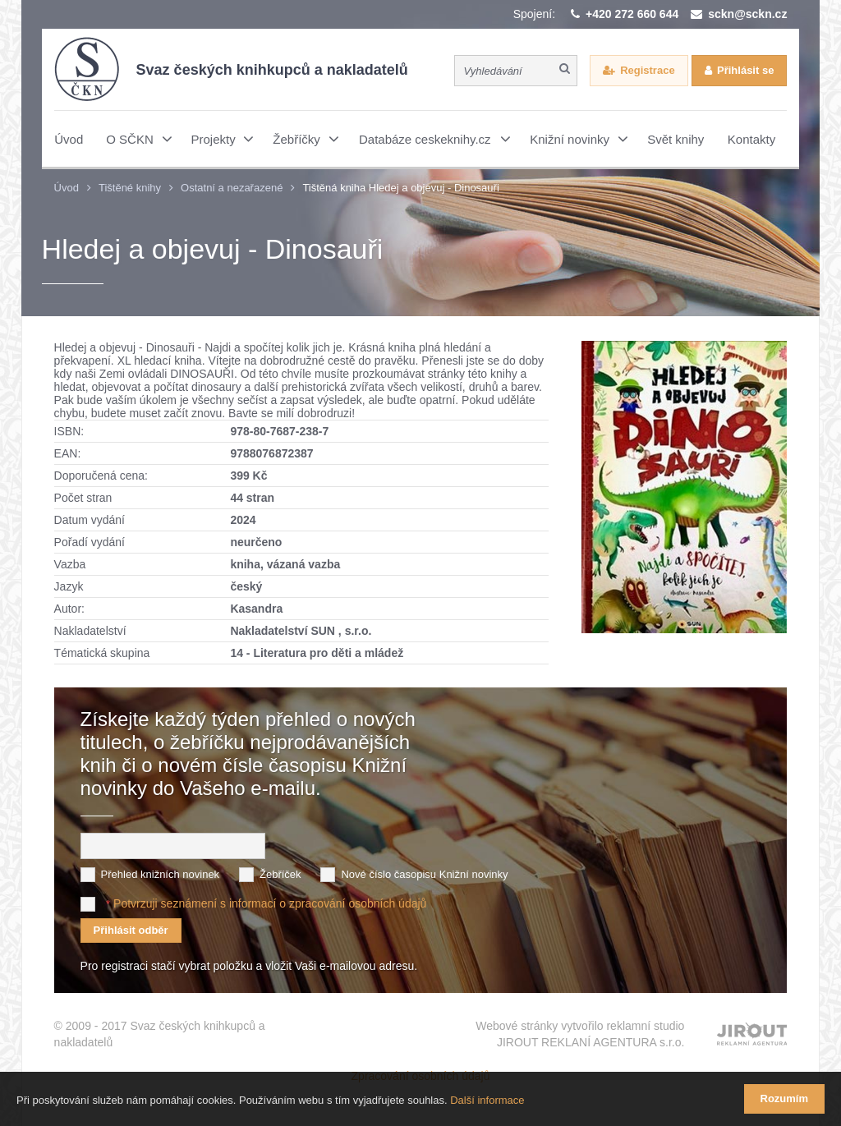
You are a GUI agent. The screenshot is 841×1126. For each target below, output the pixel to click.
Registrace (647, 70)
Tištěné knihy (130, 188)
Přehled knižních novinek (160, 874)
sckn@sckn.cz (747, 14)
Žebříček (280, 874)
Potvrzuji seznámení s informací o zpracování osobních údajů (269, 903)
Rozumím (785, 1098)
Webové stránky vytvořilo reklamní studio (580, 1034)
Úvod (66, 188)
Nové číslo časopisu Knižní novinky (424, 874)
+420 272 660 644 (632, 14)
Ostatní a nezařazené (232, 188)
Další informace (487, 1100)
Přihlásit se (745, 70)
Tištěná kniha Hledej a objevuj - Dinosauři (400, 188)
